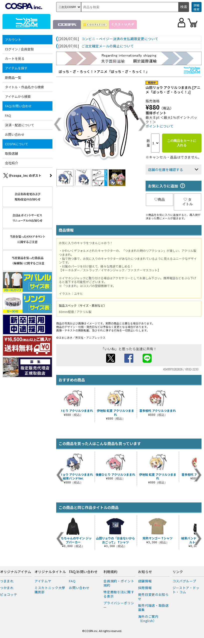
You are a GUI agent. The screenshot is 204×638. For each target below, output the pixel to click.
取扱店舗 (11, 153)
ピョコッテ (8, 594)
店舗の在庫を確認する (165, 169)
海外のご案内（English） (148, 618)
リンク (178, 572)
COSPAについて (16, 144)
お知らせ (145, 572)
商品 (159, 199)
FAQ (8, 115)
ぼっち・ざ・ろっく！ (76, 71)
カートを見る (14, 58)
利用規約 (110, 572)
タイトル (187, 201)
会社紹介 (11, 162)
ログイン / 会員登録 (19, 49)
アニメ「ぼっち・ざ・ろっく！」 (123, 71)
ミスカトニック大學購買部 (49, 589)
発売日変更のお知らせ (153, 596)
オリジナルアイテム (15, 572)
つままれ (7, 581)
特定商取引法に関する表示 (118, 594)
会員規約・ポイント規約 (118, 583)
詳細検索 (197, 7)
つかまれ (7, 587)
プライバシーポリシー (118, 605)
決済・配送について (19, 125)
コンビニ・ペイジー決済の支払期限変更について (119, 39)
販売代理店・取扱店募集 (153, 607)
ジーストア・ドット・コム (186, 589)
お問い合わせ (14, 134)
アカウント (13, 39)
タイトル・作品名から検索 (24, 87)
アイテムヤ (42, 581)
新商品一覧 (13, 77)
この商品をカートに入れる (181, 143)
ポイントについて (160, 126)
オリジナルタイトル (50, 572)
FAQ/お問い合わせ (18, 106)
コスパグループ (184, 581)
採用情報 (145, 587)
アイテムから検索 (18, 96)
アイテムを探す (16, 68)
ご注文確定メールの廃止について (107, 46)
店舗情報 (145, 581)
